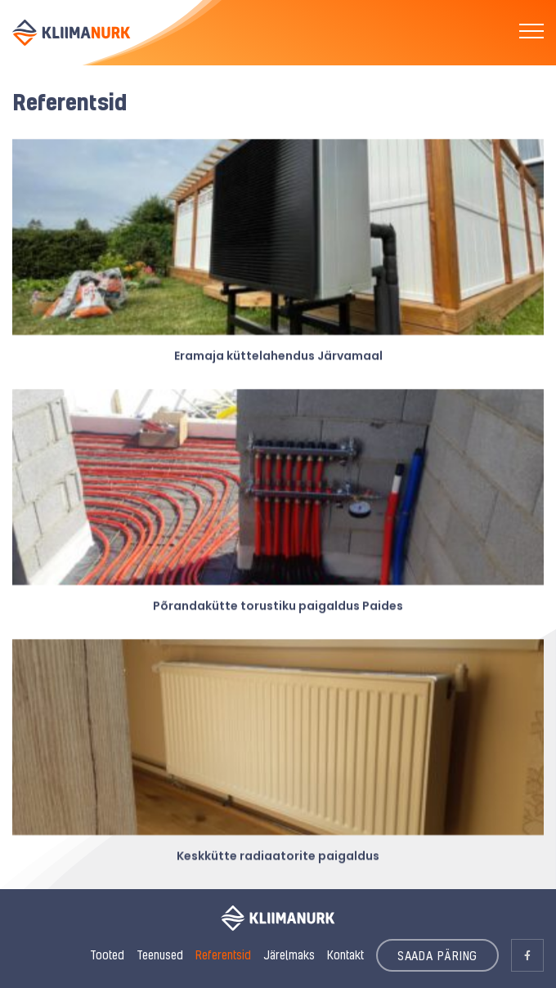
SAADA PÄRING (437, 955)
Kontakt (345, 954)
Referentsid (223, 954)
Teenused (160, 954)
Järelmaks (289, 954)
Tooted (107, 954)
